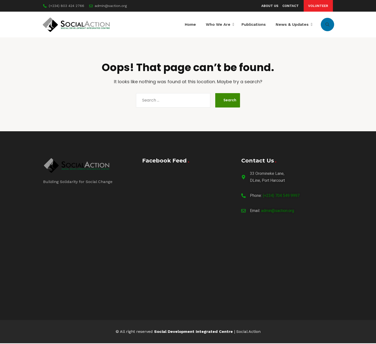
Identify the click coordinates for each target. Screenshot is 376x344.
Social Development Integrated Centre (193, 332)
